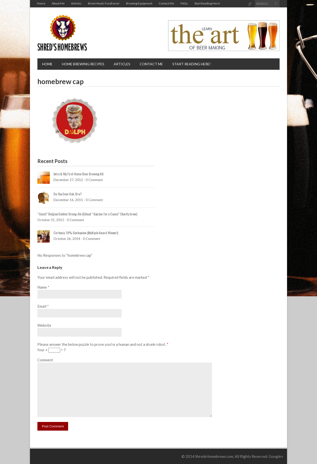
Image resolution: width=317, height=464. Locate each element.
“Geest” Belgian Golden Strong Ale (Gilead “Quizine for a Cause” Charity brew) (87, 213)
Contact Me (166, 3)
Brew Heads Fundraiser (104, 3)
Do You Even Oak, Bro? (67, 193)
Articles (76, 3)
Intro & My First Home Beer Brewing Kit (78, 173)
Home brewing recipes (83, 64)
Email (41, 306)
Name (42, 287)
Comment (45, 360)
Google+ (276, 456)
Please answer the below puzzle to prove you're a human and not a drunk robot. (102, 344)
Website (44, 325)
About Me (58, 3)
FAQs (184, 3)
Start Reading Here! (207, 3)
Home (41, 3)
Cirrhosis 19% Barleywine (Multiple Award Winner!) (85, 232)
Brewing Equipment (139, 3)
